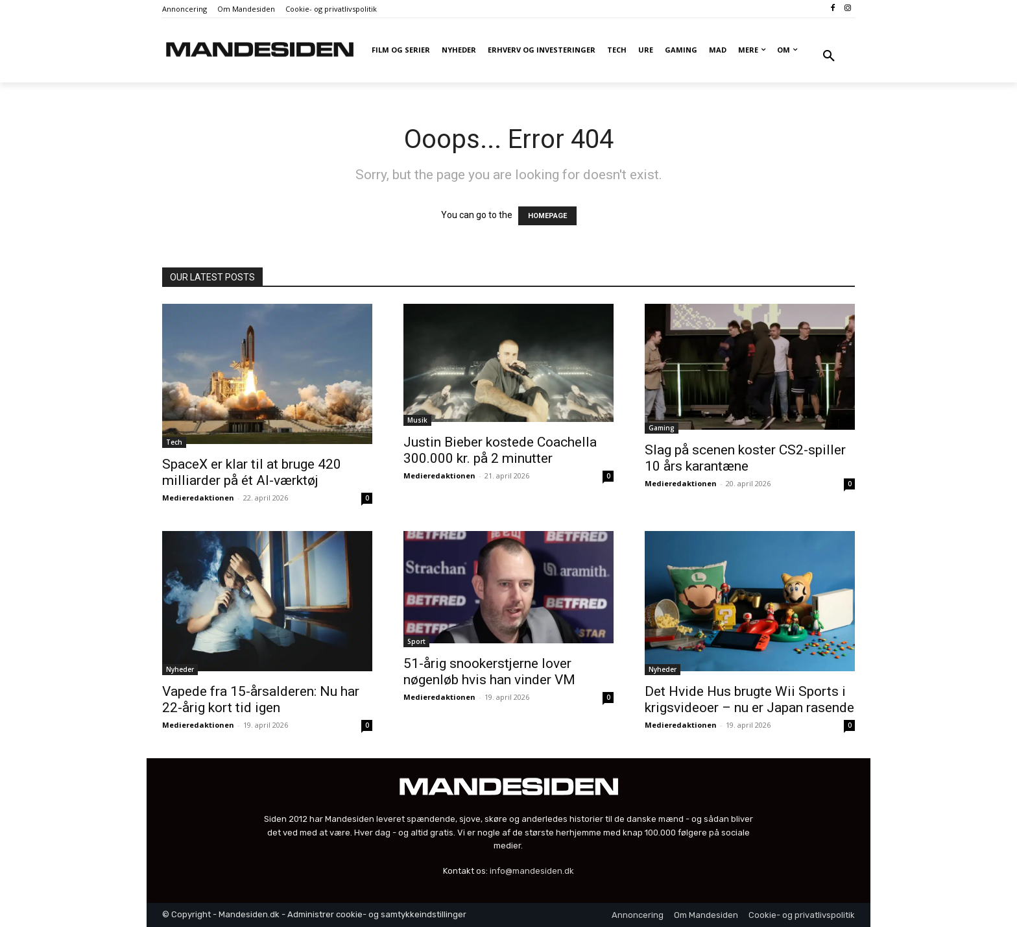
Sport (416, 641)
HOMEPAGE (547, 216)
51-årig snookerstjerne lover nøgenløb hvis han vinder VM (489, 671)
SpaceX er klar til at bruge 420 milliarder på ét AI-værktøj (251, 472)
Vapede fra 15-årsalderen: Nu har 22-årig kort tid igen (260, 699)
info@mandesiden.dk (532, 871)
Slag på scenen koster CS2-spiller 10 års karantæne (745, 458)
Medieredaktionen (198, 497)
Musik (417, 420)
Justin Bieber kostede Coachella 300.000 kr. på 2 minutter (500, 450)
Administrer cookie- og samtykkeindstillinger (376, 914)
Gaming (662, 427)
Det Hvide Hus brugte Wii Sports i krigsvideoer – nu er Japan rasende (749, 699)
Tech (174, 442)
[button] (829, 56)
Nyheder (180, 669)
